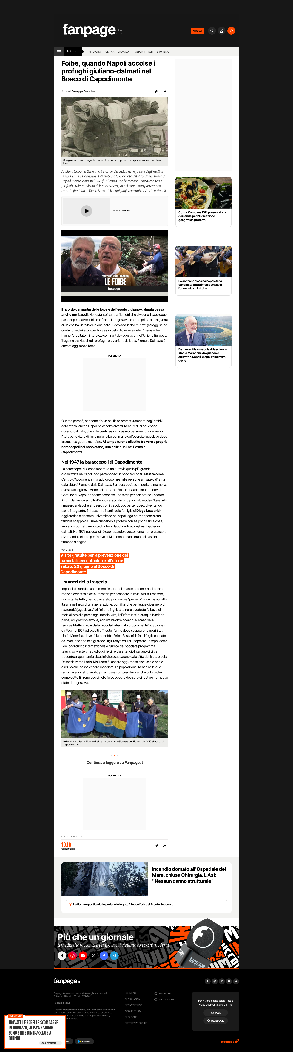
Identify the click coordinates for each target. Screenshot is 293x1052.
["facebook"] (104, 955)
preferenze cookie (136, 1023)
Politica (109, 51)
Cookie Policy (133, 1011)
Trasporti (138, 51)
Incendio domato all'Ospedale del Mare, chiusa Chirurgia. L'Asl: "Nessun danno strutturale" (189, 875)
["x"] (93, 955)
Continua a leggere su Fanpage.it (115, 762)
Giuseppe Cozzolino (83, 91)
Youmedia (130, 993)
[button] (164, 91)
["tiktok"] (62, 955)
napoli (72, 51)
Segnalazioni (133, 999)
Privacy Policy (133, 1005)
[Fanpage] (67, 981)
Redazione (131, 1017)
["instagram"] (72, 955)
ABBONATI (197, 31)
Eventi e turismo (158, 51)
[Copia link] (156, 91)
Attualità (95, 51)
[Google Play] (84, 1041)
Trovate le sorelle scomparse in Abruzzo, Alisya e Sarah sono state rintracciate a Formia (33, 1030)
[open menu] (59, 51)
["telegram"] (114, 955)
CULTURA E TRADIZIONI (72, 836)
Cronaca (123, 51)
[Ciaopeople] (230, 1042)
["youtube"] (83, 955)
